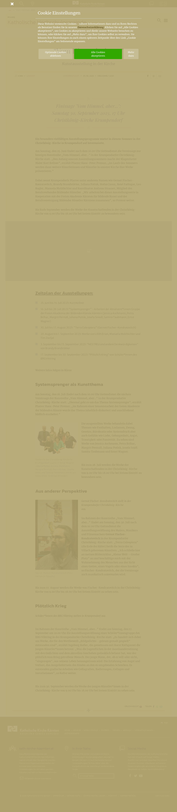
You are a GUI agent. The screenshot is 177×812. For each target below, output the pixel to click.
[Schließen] (88, 4)
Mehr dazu (131, 54)
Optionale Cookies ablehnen (55, 54)
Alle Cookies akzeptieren (98, 54)
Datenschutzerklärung (91, 27)
